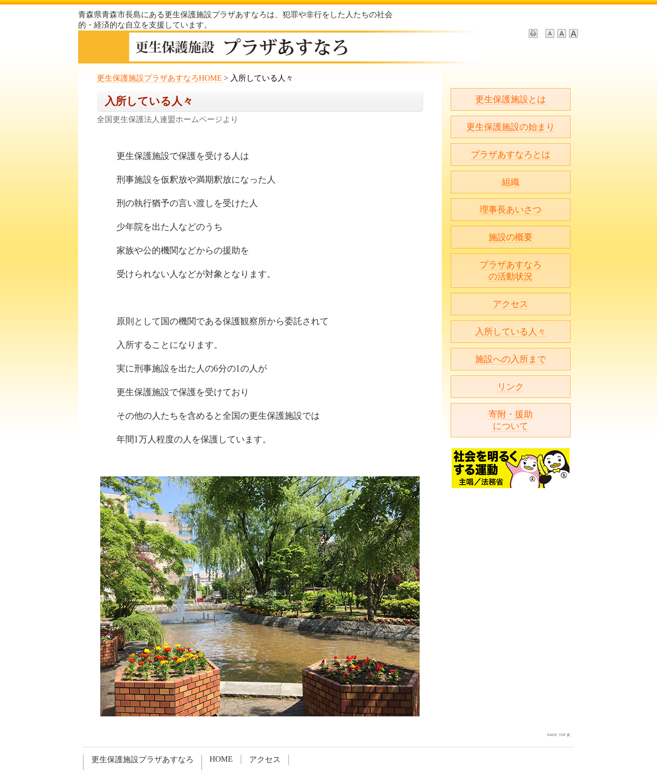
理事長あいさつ (511, 210)
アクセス (510, 304)
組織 (510, 182)
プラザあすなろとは (510, 154)
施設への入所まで (510, 359)
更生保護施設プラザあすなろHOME (159, 78)
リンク (510, 387)
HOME (221, 759)
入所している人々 (510, 332)
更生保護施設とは (510, 99)
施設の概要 (510, 237)
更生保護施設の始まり (510, 127)
